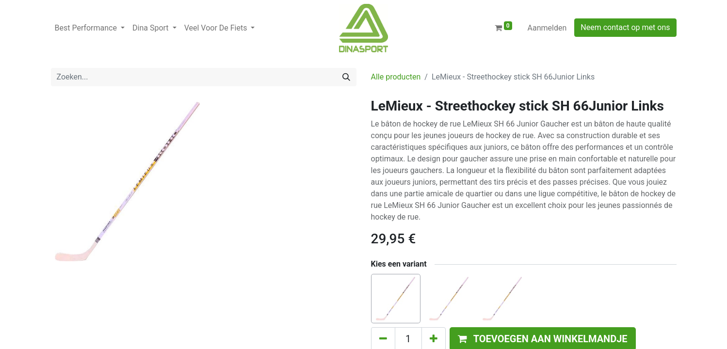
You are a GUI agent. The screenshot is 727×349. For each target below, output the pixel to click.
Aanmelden (547, 27)
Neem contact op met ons (625, 27)
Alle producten (396, 76)
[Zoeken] (346, 77)
